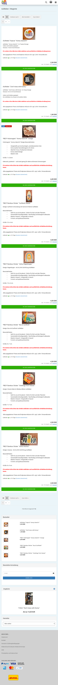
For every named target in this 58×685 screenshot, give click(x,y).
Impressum (4, 637)
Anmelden (29, 578)
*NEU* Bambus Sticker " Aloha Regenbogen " (18, 264)
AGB (2, 650)
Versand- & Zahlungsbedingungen (10, 643)
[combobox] (14, 17)
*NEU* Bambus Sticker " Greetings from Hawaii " (19, 385)
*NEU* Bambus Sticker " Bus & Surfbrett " (16, 325)
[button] (3, 17)
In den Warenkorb (29, 68)
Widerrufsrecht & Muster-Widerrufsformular (13, 646)
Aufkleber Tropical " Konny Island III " (15, 41)
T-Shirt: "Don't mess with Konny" (29, 608)
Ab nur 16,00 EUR (29, 612)
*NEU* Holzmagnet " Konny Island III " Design (18, 138)
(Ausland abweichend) (21, 57)
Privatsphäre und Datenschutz (9, 653)
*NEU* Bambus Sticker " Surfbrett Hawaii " (17, 203)
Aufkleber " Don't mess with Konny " (15, 87)
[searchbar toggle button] (46, 2)
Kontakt (3, 640)
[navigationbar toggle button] (55, 2)
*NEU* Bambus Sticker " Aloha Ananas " (16, 446)
